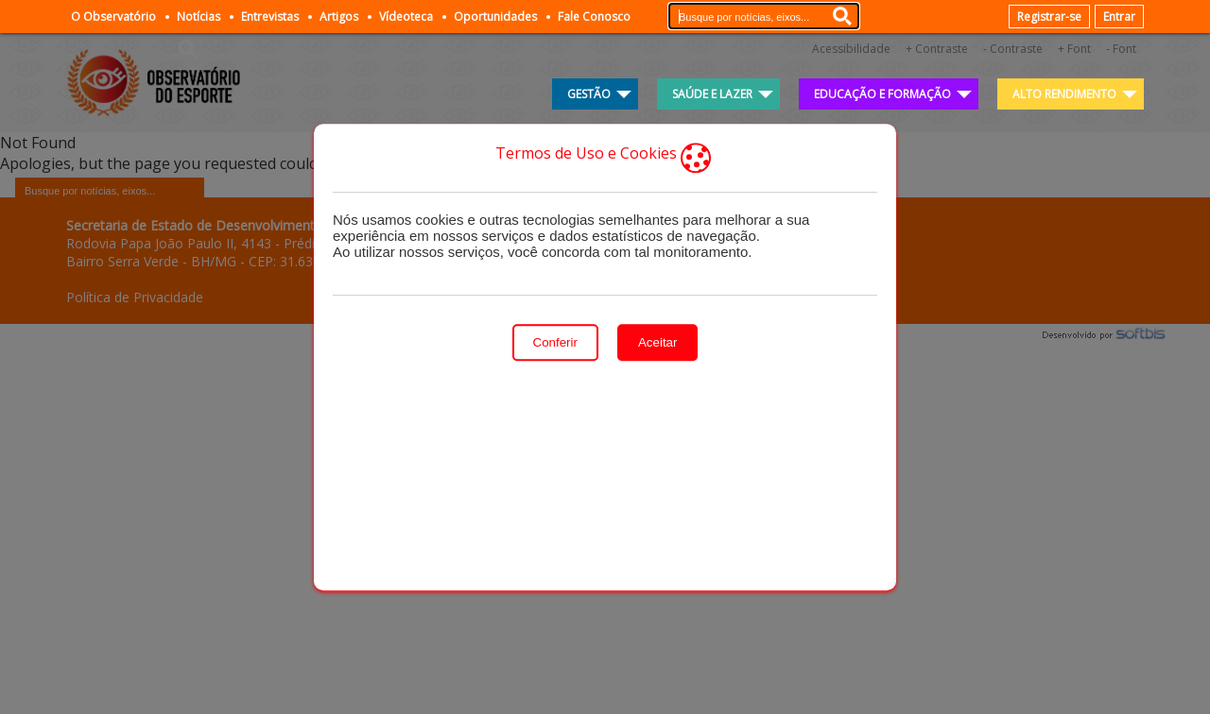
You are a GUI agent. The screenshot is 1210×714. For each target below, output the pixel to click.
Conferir (555, 342)
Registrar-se (1049, 16)
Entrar (1119, 16)
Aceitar (657, 342)
